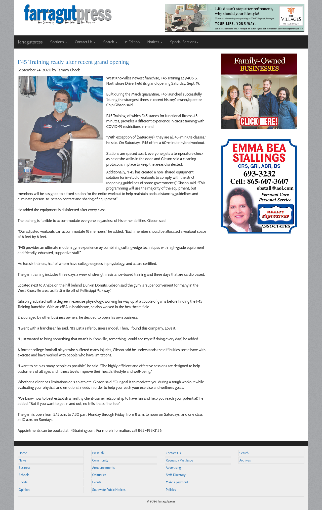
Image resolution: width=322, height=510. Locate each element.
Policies (171, 490)
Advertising (173, 468)
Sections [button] (58, 42)
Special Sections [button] (184, 42)
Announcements (103, 468)
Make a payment (177, 482)
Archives (245, 460)
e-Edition (132, 42)
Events (96, 482)
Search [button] (110, 42)
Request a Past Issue (179, 460)
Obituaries (99, 475)
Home (23, 453)
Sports (23, 482)
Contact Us (173, 453)
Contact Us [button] (85, 42)
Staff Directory (176, 475)
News (22, 460)
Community (100, 460)
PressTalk (98, 453)
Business (24, 468)
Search (244, 453)
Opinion (24, 490)
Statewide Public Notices (109, 490)
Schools (24, 475)
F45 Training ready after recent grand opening (73, 62)
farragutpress (30, 42)
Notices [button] (155, 42)
